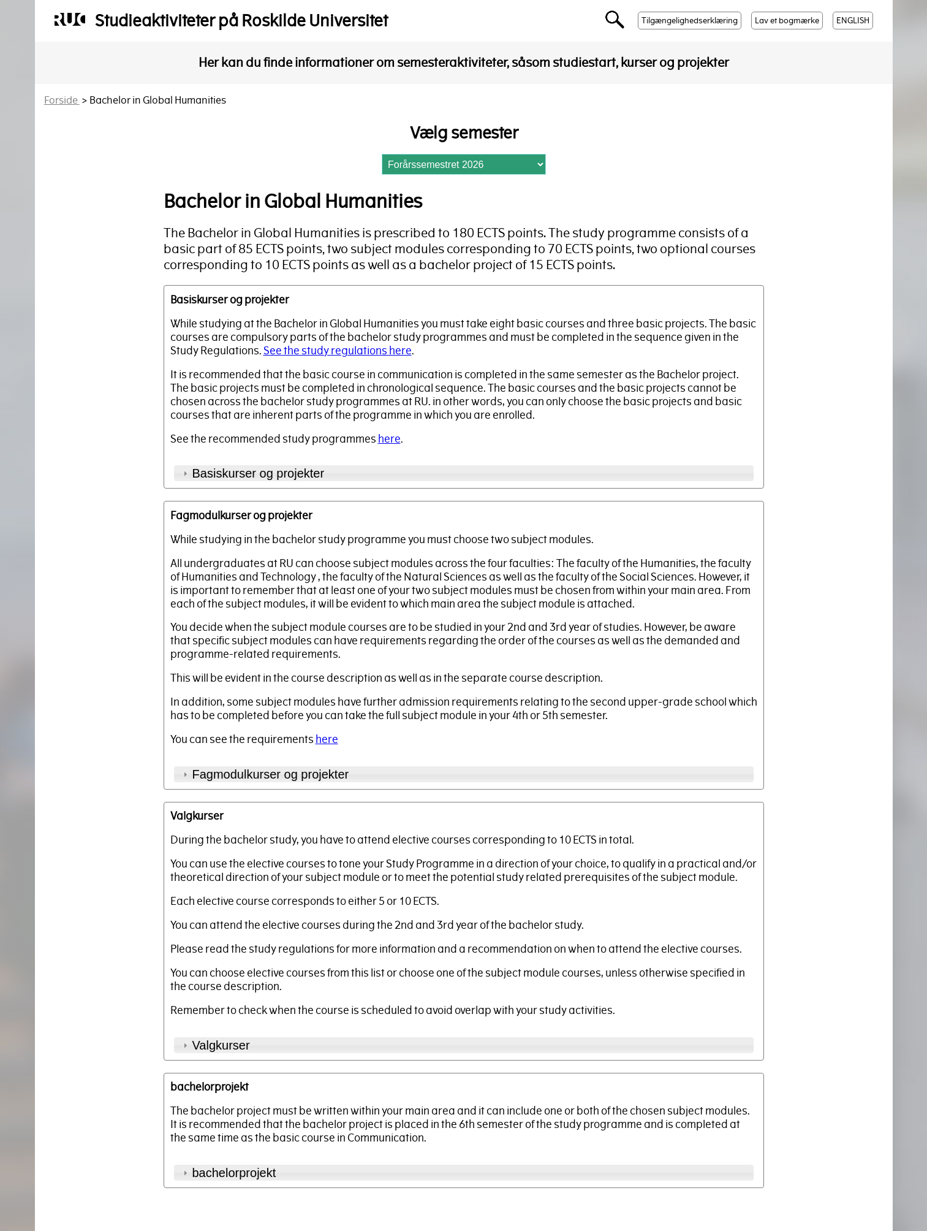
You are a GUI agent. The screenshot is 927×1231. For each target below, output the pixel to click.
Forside (62, 100)
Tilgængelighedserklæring (689, 20)
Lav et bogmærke (787, 20)
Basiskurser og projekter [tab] (252, 473)
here (389, 439)
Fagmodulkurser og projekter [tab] (264, 774)
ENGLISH (852, 20)
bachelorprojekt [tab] (228, 1173)
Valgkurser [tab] (215, 1045)
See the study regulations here (337, 350)
